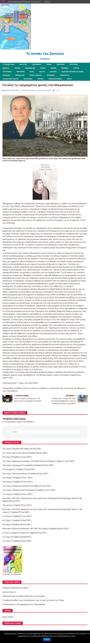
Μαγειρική (20, 72)
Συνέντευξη (64, 75)
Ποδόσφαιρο (36, 64)
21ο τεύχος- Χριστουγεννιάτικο (14, 453)
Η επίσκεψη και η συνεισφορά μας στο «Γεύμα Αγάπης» (24, 604)
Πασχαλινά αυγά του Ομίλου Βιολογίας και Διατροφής (23, 596)
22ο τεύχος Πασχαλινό (11, 449)
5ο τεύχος (6, 525)
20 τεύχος (6, 457)
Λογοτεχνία (7, 72)
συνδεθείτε (29, 422)
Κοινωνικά (51, 75)
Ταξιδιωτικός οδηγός (11, 79)
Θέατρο (40, 79)
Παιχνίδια (6, 75)
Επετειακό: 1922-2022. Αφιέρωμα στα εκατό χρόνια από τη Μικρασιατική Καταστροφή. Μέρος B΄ (40, 498)
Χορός (69, 79)
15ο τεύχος (7, 478)
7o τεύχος (6, 516)
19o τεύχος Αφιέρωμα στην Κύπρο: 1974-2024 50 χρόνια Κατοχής (28, 461)
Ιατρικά (17, 68)
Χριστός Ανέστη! (9, 592)
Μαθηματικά (30, 68)
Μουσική (53, 72)
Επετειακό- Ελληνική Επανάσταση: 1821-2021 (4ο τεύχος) (25, 529)
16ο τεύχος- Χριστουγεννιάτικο (14, 474)
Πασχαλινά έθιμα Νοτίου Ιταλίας (15, 588)
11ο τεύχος (7, 494)
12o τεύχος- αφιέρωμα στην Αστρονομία (18, 490)
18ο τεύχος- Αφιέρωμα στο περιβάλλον (18, 465)
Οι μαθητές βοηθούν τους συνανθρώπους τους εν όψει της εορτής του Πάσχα (33, 600)
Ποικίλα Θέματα (36, 75)
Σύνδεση (47, 2)
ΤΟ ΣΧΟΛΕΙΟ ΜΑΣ (8, 64)
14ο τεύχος (7, 482)
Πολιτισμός (28, 79)
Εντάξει (46, 639)
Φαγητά (42, 72)
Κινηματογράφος (55, 79)
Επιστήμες (74, 64)
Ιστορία (76, 68)
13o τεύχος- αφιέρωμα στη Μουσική (16, 486)
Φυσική (43, 68)
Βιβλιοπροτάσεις (29, 90)
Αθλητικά (23, 64)
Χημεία (53, 68)
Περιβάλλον (19, 75)
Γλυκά (32, 72)
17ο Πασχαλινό (8, 469)
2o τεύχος (6, 537)
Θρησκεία (64, 68)
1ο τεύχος (6, 541)
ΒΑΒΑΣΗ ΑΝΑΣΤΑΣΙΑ (11, 90)
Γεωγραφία (61, 64)
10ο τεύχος (7, 505)
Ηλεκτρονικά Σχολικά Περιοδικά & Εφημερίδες (24, 2)
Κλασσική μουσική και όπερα (73, 72)
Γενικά (49, 64)
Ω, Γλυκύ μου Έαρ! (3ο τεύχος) (14, 533)
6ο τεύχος (6, 520)
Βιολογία (6, 68)
